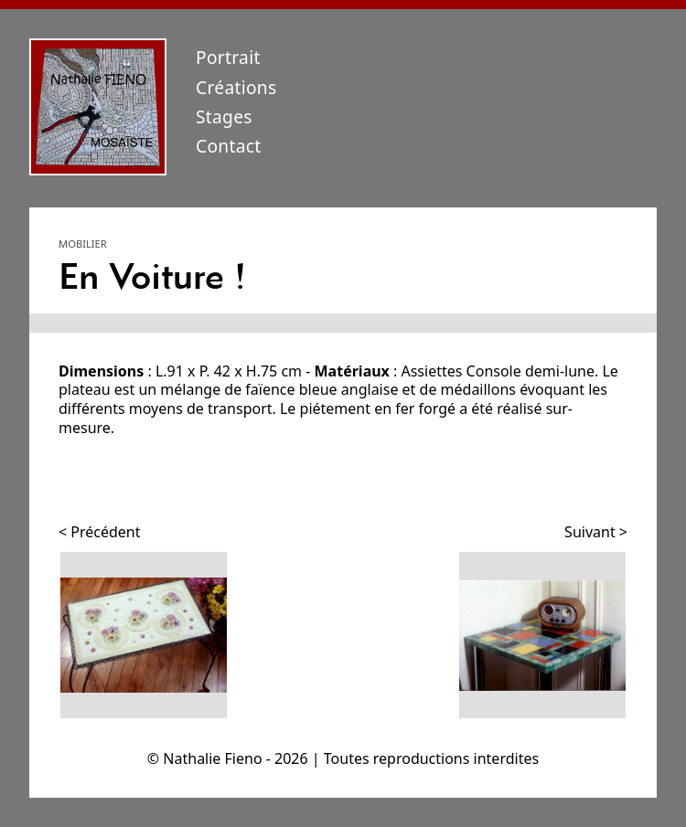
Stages (224, 116)
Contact (229, 145)
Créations (236, 87)
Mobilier (83, 243)
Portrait (228, 57)
